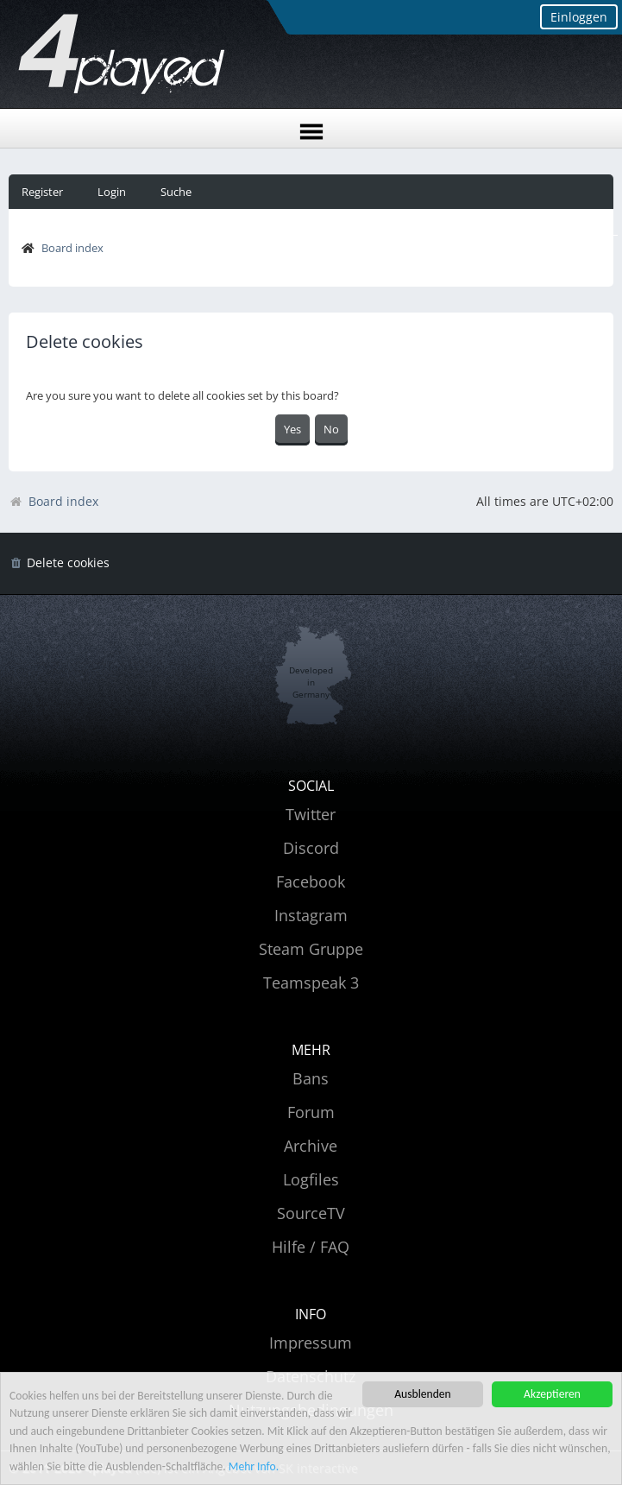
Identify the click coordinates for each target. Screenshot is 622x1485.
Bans (310, 1078)
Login (111, 191)
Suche (176, 191)
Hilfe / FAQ (310, 1246)
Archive (310, 1145)
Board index (72, 248)
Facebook (310, 881)
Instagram (311, 915)
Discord (311, 847)
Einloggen (578, 17)
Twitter (311, 814)
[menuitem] (59, 563)
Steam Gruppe (311, 948)
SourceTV (311, 1213)
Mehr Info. (254, 1466)
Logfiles (311, 1179)
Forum (311, 1112)
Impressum (310, 1342)
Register (42, 191)
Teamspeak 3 (311, 982)
